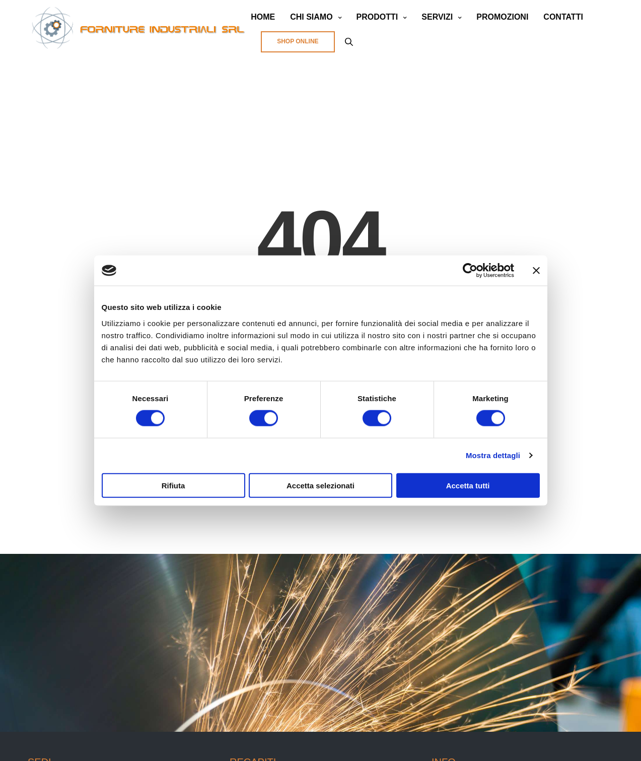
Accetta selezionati (320, 485)
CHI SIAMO (311, 17)
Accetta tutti (468, 485)
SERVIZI (437, 17)
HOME (263, 17)
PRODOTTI (377, 17)
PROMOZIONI (502, 17)
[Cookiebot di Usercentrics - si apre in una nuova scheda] (470, 270)
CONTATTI (563, 17)
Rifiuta (173, 485)
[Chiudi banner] (536, 270)
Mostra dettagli (493, 455)
